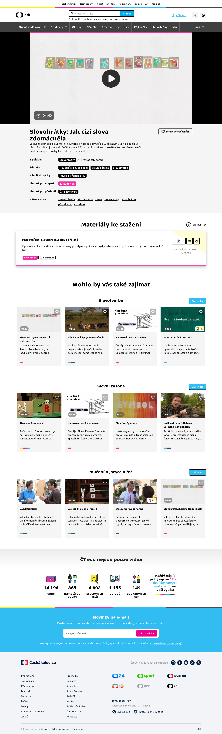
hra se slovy (111, 199)
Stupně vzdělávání (30, 27)
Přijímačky (140, 27)
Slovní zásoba (100, 168)
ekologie (88, 18)
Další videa (198, 300)
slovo (98, 199)
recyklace (115, 18)
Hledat (127, 13)
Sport (100, 3)
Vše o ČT (156, 3)
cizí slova (79, 204)
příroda (97, 18)
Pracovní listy (110, 27)
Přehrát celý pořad (91, 160)
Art (146, 3)
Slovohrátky (67, 160)
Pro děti (138, 3)
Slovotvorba (120, 168)
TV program (124, 3)
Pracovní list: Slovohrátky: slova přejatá (50, 240)
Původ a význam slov (72, 175)
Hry (126, 27)
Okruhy (77, 27)
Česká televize (69, 3)
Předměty (57, 27)
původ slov (65, 204)
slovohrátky (129, 199)
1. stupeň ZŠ (67, 183)
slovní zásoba (66, 199)
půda (105, 18)
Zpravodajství (87, 3)
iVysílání (110, 3)
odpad (125, 18)
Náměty (92, 27)
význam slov (85, 199)
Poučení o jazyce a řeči (74, 168)
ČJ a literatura (68, 191)
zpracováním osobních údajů (166, 641)
